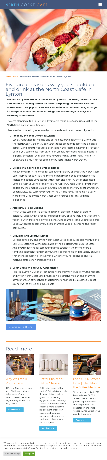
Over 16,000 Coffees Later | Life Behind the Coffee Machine (86, 383)
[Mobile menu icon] (100, 4)
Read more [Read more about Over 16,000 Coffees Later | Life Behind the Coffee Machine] (82, 420)
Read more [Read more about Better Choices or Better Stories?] (48, 428)
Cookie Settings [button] (12, 453)
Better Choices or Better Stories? (51, 381)
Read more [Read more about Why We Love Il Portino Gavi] (14, 410)
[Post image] (20, 364)
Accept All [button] (29, 453)
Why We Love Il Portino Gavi (16, 381)
